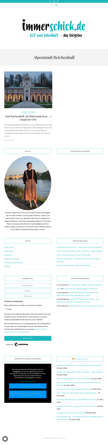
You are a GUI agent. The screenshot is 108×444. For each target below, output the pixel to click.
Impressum (8, 255)
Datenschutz (8, 251)
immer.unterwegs (28, 112)
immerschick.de (81, 359)
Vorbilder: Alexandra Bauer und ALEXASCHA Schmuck (77, 399)
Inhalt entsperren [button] (28, 386)
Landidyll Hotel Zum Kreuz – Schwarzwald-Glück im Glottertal (79, 247)
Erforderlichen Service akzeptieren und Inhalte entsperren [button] (28, 394)
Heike (59, 289)
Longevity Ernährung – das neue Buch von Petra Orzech (77, 406)
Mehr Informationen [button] (27, 381)
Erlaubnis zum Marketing (13, 301)
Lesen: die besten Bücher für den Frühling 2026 (74, 255)
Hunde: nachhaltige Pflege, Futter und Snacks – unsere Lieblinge (80, 251)
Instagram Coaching (11, 259)
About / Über (9, 247)
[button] (5, 439)
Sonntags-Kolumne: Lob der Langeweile (71, 413)
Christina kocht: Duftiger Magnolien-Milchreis (73, 265)
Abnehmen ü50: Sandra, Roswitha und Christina (86, 306)
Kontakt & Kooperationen (13, 263)
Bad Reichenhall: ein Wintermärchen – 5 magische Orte (28, 117)
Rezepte (7, 266)
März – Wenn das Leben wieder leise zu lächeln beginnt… (77, 393)
